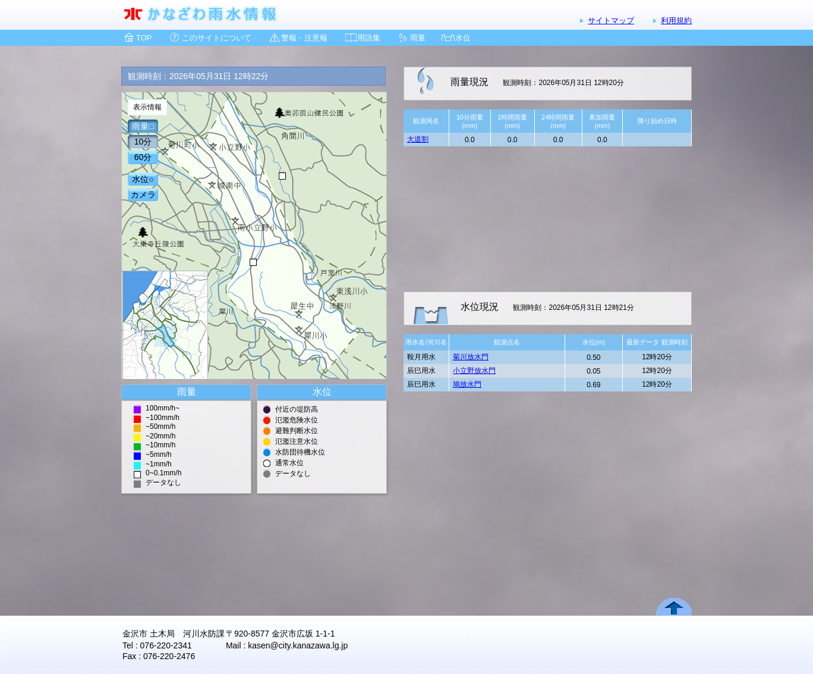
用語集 (368, 37)
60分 (143, 157)
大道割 (417, 139)
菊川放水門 (471, 357)
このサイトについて (216, 37)
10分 (143, 141)
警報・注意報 (304, 37)
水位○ (142, 179)
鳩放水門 (467, 384)
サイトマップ (611, 20)
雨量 (418, 37)
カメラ (143, 194)
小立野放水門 (474, 370)
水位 (463, 37)
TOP (144, 37)
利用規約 (676, 20)
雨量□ (142, 126)
